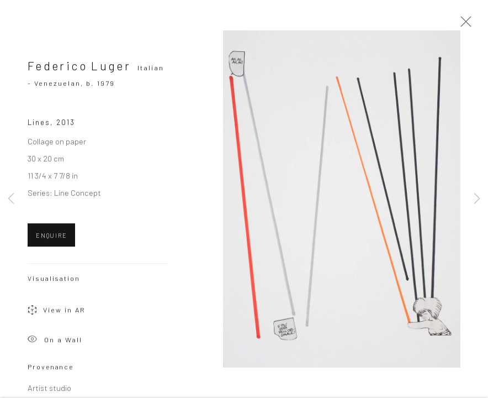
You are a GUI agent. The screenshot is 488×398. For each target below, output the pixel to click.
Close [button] (463, 25)
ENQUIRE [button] (51, 237)
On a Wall (55, 342)
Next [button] (477, 199)
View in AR (57, 313)
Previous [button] (11, 199)
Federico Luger (79, 68)
